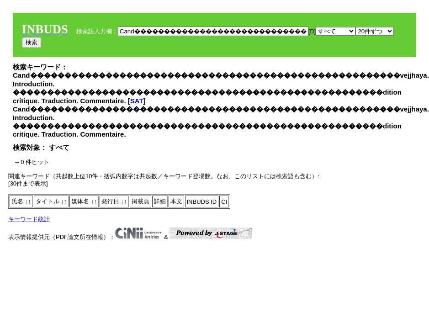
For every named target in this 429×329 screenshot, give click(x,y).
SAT (136, 101)
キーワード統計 (29, 219)
